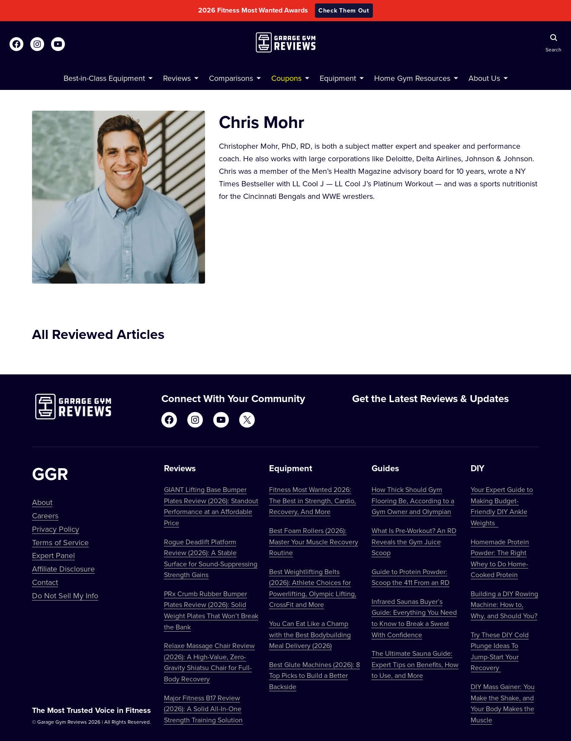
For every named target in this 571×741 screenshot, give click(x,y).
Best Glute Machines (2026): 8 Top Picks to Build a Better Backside (314, 675)
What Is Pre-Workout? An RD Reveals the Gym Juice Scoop (414, 541)
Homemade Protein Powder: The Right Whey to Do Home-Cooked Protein (500, 558)
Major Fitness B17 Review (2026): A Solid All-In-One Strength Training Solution (203, 709)
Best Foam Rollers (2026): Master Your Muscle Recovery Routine (313, 541)
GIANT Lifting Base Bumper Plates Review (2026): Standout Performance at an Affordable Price (211, 506)
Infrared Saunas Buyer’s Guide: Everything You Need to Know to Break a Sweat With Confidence (414, 618)
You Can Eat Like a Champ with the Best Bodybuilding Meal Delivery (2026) (310, 634)
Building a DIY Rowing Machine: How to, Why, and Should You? (504, 604)
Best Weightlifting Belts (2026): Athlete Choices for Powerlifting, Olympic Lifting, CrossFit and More (312, 588)
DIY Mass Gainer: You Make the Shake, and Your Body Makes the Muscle (503, 703)
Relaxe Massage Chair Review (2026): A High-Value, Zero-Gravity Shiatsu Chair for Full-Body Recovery (209, 662)
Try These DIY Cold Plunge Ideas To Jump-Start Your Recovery (500, 651)
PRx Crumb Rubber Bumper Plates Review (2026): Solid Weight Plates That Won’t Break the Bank (211, 610)
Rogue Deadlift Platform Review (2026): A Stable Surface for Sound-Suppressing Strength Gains (210, 558)
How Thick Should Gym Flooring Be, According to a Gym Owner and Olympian (413, 500)
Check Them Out (343, 10)
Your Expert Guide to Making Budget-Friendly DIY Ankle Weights (502, 506)
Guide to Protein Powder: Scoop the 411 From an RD (410, 577)
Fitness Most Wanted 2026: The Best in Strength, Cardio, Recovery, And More (312, 500)
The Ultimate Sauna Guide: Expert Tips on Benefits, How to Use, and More (415, 664)
